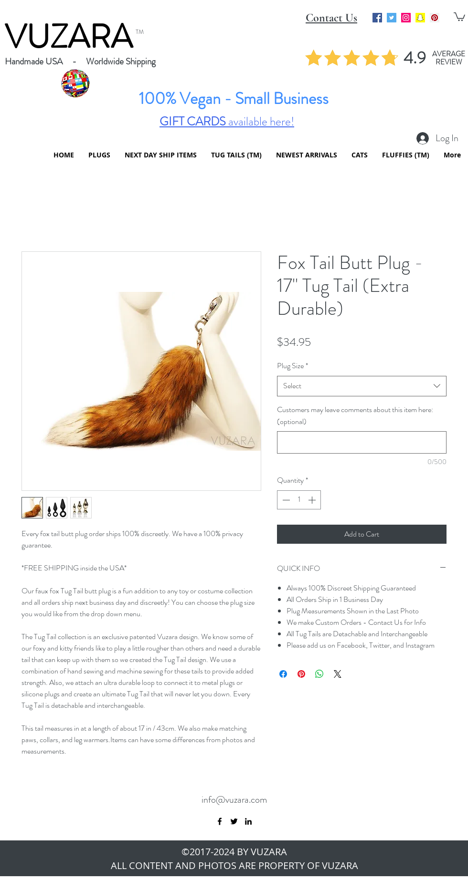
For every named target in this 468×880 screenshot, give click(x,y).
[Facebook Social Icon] (377, 17)
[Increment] (312, 500)
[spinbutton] (299, 500)
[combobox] (362, 386)
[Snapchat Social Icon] (420, 17)
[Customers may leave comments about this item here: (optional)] (361, 442)
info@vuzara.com (234, 800)
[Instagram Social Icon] (406, 17)
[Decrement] (285, 500)
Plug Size (292, 365)
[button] (459, 16)
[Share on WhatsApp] (319, 674)
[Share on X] (337, 674)
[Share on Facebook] (283, 674)
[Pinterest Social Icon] (434, 17)
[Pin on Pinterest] (301, 674)
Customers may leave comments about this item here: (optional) (355, 415)
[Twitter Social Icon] (391, 17)
